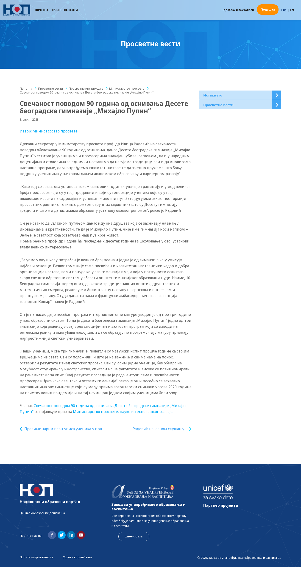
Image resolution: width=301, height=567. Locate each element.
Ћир (284, 10)
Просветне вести (64, 10)
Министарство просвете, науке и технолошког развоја (123, 411)
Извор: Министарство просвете (49, 131)
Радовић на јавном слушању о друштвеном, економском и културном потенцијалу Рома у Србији (160, 429)
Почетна (41, 10)
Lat (292, 10)
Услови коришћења (77, 557)
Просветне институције (86, 88)
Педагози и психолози (237, 10)
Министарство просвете (126, 88)
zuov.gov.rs (134, 536)
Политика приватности (36, 557)
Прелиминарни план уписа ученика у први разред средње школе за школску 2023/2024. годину (64, 429)
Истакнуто (212, 95)
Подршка (268, 9)
